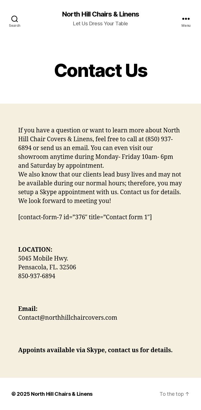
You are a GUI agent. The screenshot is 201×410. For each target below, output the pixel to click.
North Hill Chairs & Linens (100, 14)
